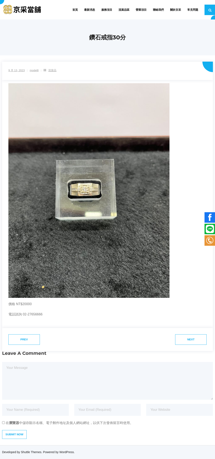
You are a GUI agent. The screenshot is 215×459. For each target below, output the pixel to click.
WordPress (66, 452)
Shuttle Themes (31, 452)
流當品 (52, 70)
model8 (34, 70)
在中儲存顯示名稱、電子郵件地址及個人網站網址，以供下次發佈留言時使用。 (69, 423)
